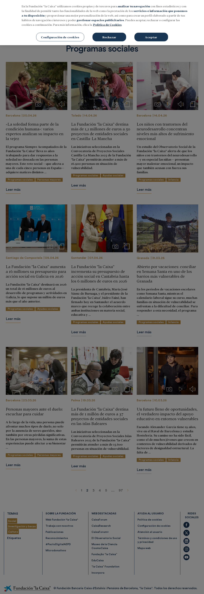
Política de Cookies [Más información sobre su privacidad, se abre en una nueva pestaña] (107, 24)
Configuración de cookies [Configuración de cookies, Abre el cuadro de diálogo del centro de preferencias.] (60, 36)
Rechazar (109, 36)
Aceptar (151, 36)
